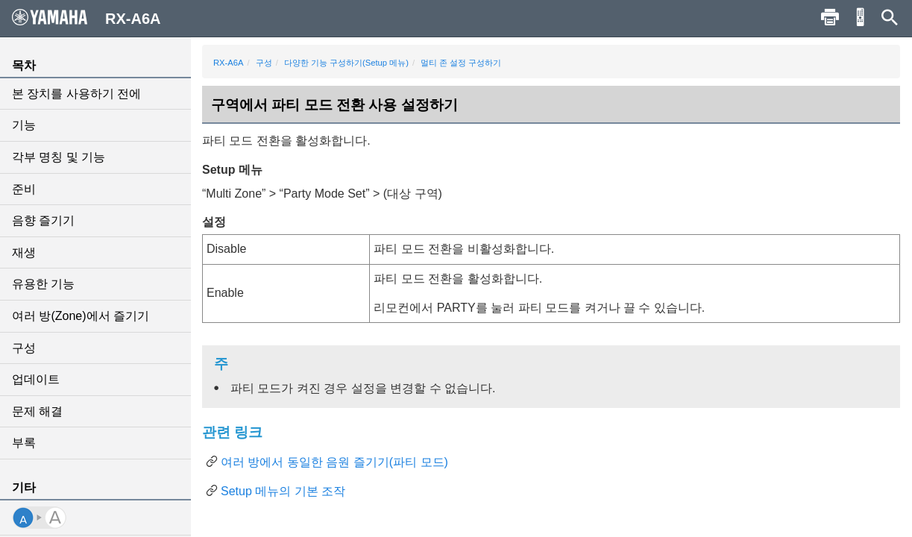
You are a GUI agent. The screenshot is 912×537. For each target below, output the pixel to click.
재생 (24, 252)
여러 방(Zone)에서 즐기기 (80, 316)
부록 (24, 442)
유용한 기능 (43, 283)
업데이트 (36, 379)
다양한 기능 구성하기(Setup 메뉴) (346, 62)
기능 (24, 125)
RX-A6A (228, 62)
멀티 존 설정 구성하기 (461, 62)
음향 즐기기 (43, 220)
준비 (24, 189)
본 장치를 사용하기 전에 (76, 93)
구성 (24, 348)
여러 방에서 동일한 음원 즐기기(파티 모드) (334, 462)
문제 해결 (37, 411)
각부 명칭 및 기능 (58, 157)
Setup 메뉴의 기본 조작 (283, 491)
